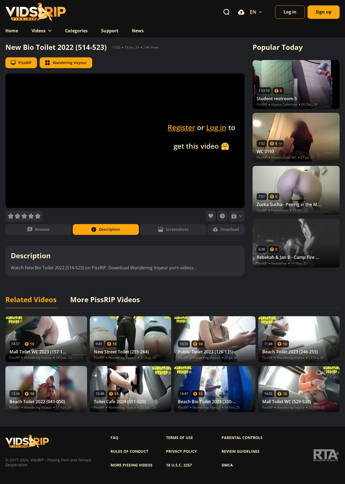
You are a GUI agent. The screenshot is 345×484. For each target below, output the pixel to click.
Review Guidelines (241, 451)
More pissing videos (132, 465)
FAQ (114, 437)
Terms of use (179, 437)
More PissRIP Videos (105, 299)
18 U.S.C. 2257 (179, 465)
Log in (216, 127)
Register (181, 127)
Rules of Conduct (129, 451)
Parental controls (242, 437)
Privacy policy (181, 451)
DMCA (227, 465)
